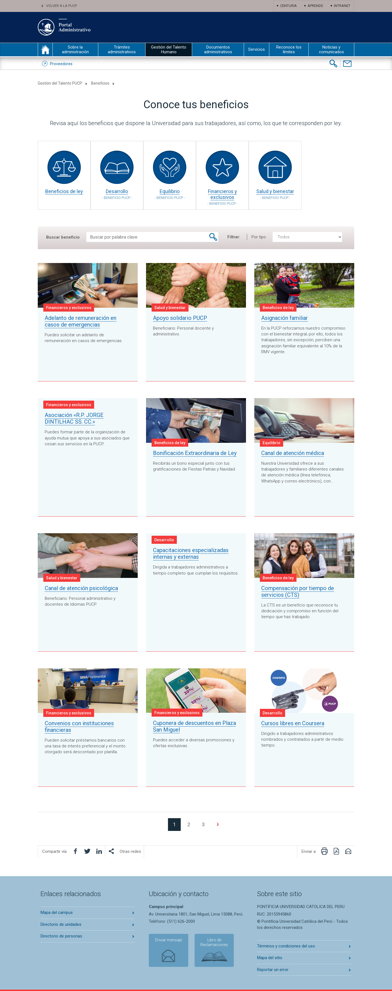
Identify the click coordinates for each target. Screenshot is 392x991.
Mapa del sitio (269, 957)
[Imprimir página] (324, 851)
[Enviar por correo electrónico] (348, 851)
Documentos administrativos (218, 49)
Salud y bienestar (275, 194)
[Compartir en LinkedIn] (99, 851)
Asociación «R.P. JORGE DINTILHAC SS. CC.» (74, 418)
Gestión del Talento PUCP (60, 83)
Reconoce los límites (288, 49)
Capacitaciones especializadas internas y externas (190, 553)
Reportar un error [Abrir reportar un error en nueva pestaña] (272, 969)
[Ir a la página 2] (217, 824)
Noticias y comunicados (331, 49)
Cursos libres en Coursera (292, 723)
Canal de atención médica (292, 453)
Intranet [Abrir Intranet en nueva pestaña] (342, 6)
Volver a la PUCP (61, 6)
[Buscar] (333, 63)
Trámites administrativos (122, 49)
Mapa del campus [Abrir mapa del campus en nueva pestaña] (57, 912)
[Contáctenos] (347, 64)
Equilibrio (170, 194)
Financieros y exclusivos (222, 197)
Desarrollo (117, 194)
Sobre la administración (75, 49)
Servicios (256, 49)
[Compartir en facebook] (75, 851)
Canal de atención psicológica (81, 588)
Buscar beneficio (63, 237)
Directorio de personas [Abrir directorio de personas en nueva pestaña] (61, 936)
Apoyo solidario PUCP (180, 318)
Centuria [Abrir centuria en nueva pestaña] (288, 6)
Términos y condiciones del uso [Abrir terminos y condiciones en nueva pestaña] (286, 946)
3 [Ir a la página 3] (203, 824)
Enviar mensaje (168, 940)
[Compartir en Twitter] (87, 851)
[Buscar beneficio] (213, 237)
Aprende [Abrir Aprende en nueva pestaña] (315, 6)
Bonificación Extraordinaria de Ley (195, 453)
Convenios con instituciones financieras (79, 726)
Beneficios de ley (64, 191)
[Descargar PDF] (336, 851)
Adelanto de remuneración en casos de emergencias (80, 321)
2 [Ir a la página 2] (188, 824)
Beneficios (100, 83)
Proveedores (61, 64)
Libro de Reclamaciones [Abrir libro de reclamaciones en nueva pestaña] (214, 942)
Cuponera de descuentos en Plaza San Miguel (194, 726)
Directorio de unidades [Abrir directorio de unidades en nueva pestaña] (61, 924)
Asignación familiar (284, 318)
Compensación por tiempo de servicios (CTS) (297, 591)
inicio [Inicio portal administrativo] (45, 49)
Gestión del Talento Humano (168, 49)
